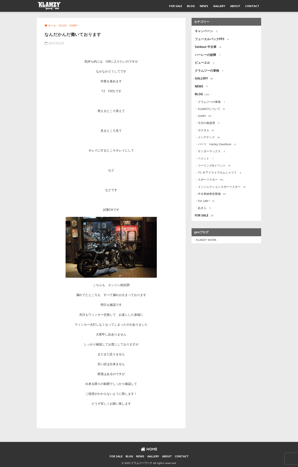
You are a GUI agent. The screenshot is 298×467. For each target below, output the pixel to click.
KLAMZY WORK (206, 240)
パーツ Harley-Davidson (217, 144)
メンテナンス (209, 137)
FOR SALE (175, 6)
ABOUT (235, 6)
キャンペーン (207, 31)
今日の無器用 (209, 123)
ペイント (206, 158)
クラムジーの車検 (210, 70)
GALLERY (219, 6)
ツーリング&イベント (214, 165)
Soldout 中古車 (208, 47)
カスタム (206, 130)
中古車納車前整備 (212, 194)
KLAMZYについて (212, 109)
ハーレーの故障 (208, 55)
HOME (149, 449)
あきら (205, 208)
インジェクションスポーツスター (222, 187)
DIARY (205, 116)
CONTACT (252, 6)
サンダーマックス (212, 151)
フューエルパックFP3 (212, 39)
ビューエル (205, 62)
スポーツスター (211, 180)
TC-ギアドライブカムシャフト (220, 172)
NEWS (204, 6)
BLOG (191, 6)
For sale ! (207, 201)
